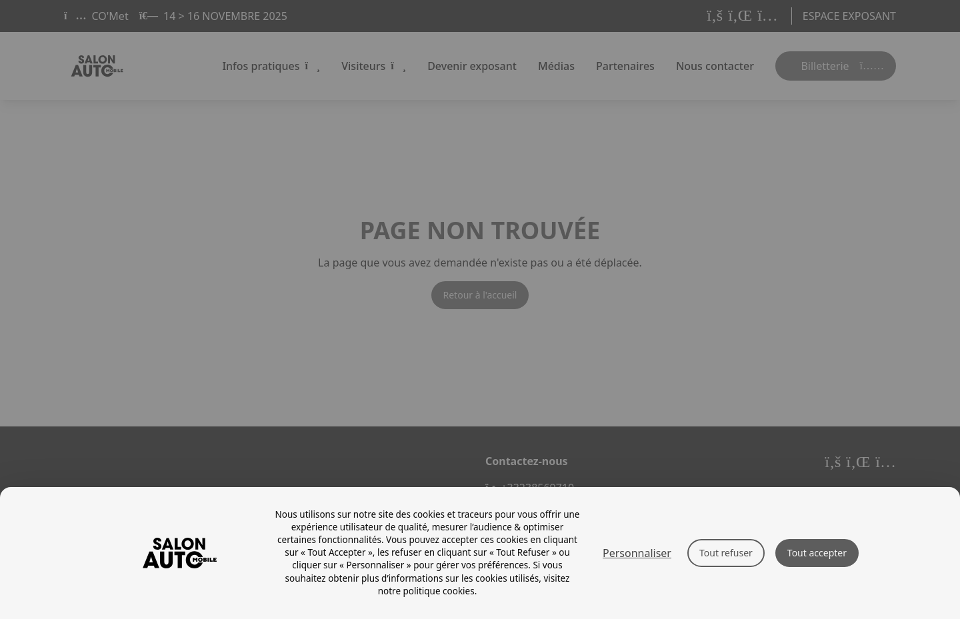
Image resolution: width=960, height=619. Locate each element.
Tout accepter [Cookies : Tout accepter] (817, 552)
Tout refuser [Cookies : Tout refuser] (726, 552)
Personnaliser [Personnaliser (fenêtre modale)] (637, 553)
